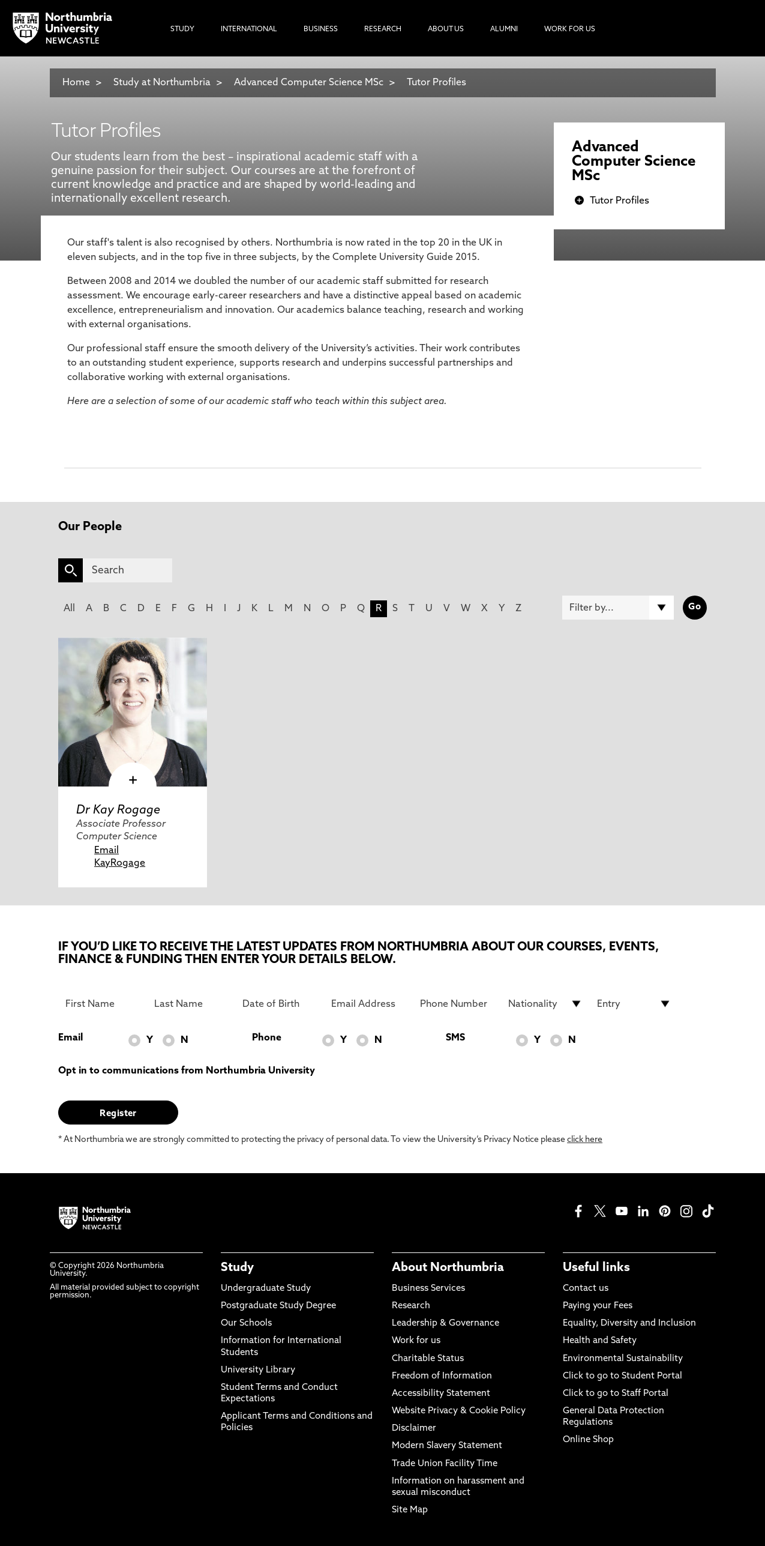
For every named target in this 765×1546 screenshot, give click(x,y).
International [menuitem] (249, 29)
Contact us (585, 1288)
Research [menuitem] (382, 29)
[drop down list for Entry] (634, 1004)
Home (76, 83)
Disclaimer (414, 1428)
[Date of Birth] (279, 1004)
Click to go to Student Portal (622, 1376)
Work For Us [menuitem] (569, 29)
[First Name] (102, 1004)
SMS (455, 1038)
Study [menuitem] (182, 29)
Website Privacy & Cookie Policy (459, 1411)
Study (237, 1268)
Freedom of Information (442, 1376)
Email (106, 851)
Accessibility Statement (441, 1393)
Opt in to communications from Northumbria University (186, 1071)
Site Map (410, 1510)
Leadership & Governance (445, 1323)
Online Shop (588, 1440)
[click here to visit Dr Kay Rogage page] (132, 712)
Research (411, 1306)
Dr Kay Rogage (118, 811)
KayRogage (119, 863)
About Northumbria (448, 1268)
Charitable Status (428, 1358)
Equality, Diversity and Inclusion (629, 1323)
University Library (258, 1370)
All (69, 609)
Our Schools (246, 1323)
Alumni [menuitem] (504, 29)
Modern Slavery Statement (447, 1446)
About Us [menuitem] (446, 29)
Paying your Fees (597, 1306)
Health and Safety (600, 1340)
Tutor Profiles (436, 83)
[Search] (127, 570)
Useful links (596, 1268)
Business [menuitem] (321, 29)
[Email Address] (368, 1004)
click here (584, 1139)
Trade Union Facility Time (444, 1464)
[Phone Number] (457, 1004)
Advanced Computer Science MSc (308, 83)
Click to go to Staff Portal (615, 1393)
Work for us (416, 1340)
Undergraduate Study (266, 1288)
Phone (266, 1038)
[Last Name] (191, 1004)
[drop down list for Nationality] (545, 1004)
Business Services (428, 1288)
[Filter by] (618, 608)
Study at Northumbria (162, 83)
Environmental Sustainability (623, 1358)
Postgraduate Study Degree (278, 1306)
